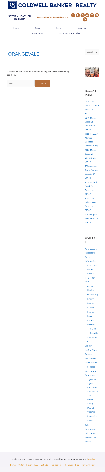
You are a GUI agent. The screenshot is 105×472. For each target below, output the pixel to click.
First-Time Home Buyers (92, 269)
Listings (44, 465)
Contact (69, 465)
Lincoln (90, 299)
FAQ (36, 465)
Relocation (92, 416)
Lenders (88, 346)
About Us (82, 28)
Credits (91, 459)
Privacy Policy (88, 465)
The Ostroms (56, 465)
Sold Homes (90, 433)
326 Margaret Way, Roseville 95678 (91, 218)
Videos (90, 421)
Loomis (90, 303)
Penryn (90, 308)
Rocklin (90, 320)
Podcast (91, 367)
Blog (77, 465)
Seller (37, 28)
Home (16, 28)
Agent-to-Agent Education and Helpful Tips (92, 387)
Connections (37, 33)
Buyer (58, 28)
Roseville (91, 325)
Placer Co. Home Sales (69, 33)
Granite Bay (92, 294)
